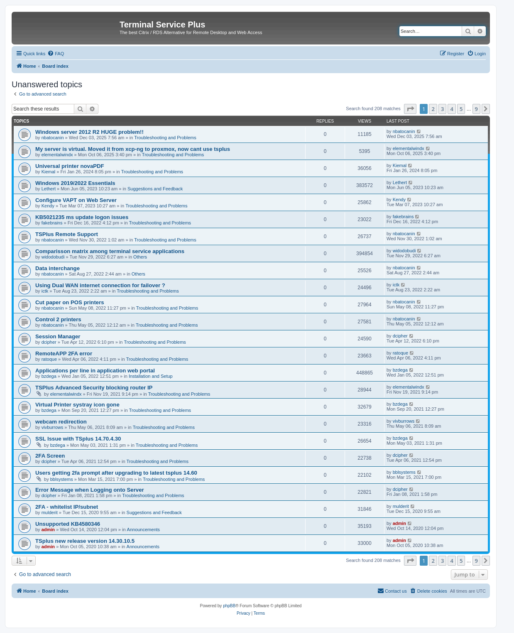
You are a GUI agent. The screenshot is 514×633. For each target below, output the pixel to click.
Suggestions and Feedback (155, 188)
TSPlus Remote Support (66, 234)
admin (48, 529)
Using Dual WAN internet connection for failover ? (100, 285)
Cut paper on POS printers (69, 302)
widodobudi (53, 256)
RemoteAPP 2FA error (63, 353)
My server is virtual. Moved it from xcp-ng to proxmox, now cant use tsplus (132, 149)
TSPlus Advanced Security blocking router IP (93, 387)
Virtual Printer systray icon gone (77, 404)
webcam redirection (61, 422)
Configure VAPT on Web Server (76, 200)
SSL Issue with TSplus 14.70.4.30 (78, 439)
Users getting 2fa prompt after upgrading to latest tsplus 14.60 (116, 473)
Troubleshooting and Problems (165, 137)
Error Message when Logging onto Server (89, 490)
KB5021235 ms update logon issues (81, 217)
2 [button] (432, 109)
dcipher (49, 342)
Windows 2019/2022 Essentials (75, 183)
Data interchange (57, 268)
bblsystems (61, 479)
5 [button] (461, 109)
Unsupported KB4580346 (67, 524)
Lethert (49, 188)
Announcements (143, 529)
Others (140, 256)
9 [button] (476, 109)
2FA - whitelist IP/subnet (66, 507)
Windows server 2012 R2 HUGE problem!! (89, 132)
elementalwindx (57, 154)
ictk (45, 290)
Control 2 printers (58, 319)
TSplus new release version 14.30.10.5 (85, 541)
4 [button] (451, 109)
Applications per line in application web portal (95, 370)
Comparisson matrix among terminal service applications (109, 251)
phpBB (229, 605)
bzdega (49, 376)
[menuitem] (55, 54)
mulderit (50, 512)
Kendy (48, 205)
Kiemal (49, 171)
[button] (410, 109)
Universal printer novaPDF (69, 166)
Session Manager (57, 336)
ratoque (49, 359)
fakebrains (52, 222)
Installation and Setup (151, 376)
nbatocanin (53, 137)
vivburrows (53, 427)
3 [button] (442, 109)
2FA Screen (50, 456)
